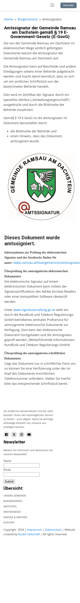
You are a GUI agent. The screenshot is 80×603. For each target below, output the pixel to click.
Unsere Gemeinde (14, 495)
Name (7, 461)
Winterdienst (12, 511)
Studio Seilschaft (29, 534)
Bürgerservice (28, 19)
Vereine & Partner (15, 517)
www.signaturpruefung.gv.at (34, 310)
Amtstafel (10, 506)
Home (8, 19)
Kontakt (68, 5)
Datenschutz (53, 530)
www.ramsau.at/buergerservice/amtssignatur (47, 262)
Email (7, 470)
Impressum (34, 530)
